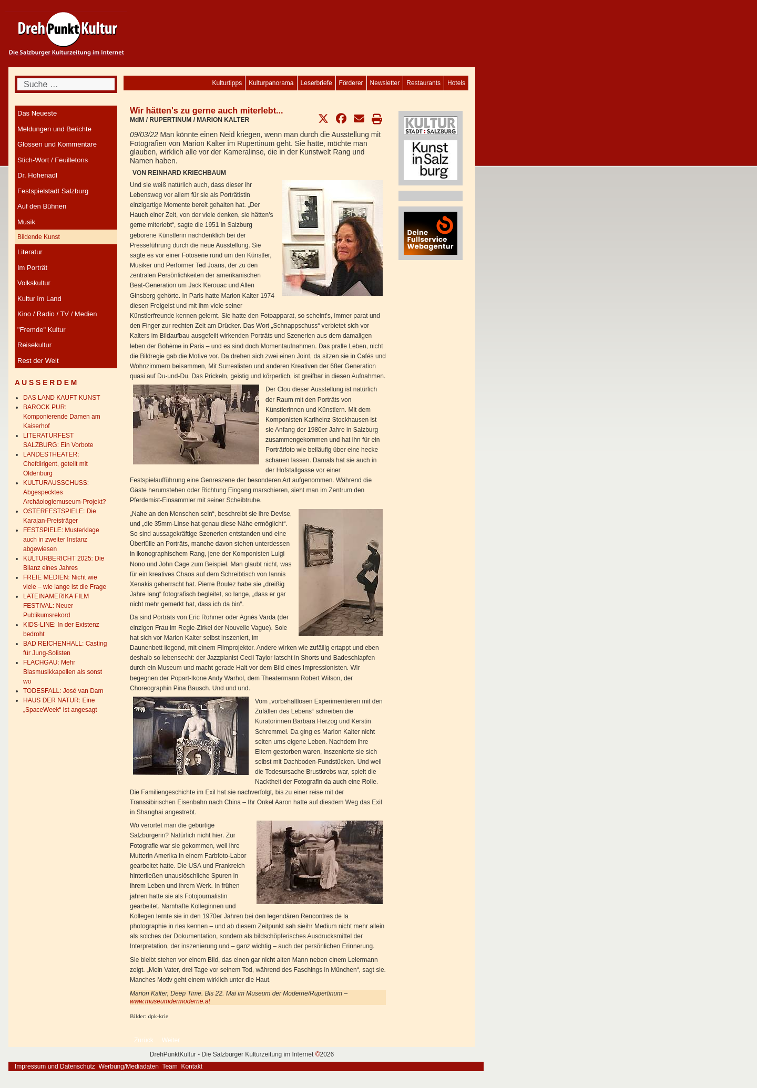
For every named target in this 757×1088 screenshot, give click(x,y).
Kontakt (191, 1066)
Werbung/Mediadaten (128, 1066)
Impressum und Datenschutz (55, 1066)
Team (169, 1066)
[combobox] (66, 84)
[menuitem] (456, 83)
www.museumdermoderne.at (170, 1001)
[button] (323, 118)
